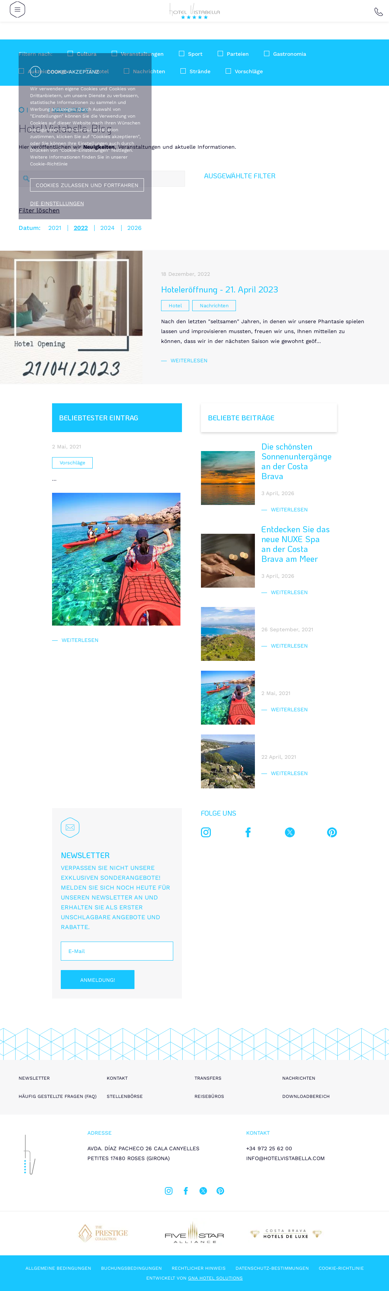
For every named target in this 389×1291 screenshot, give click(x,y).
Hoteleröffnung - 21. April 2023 (219, 289)
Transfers (207, 1078)
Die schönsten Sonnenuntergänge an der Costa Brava (296, 461)
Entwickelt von (194, 1278)
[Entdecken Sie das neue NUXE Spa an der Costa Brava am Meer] (228, 561)
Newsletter (34, 1078)
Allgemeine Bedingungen (58, 1268)
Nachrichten (298, 1078)
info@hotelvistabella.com (285, 1158)
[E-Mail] (117, 951)
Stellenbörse (125, 1096)
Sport (195, 54)
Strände (200, 71)
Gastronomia (289, 54)
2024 (107, 228)
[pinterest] (332, 833)
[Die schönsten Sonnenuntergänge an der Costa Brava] (228, 478)
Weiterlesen (189, 360)
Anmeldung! (97, 980)
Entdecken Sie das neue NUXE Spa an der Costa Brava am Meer (295, 544)
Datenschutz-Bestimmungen (272, 1268)
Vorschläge (249, 71)
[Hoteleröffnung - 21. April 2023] (71, 317)
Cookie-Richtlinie (341, 1268)
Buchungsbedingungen (131, 1268)
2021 (54, 228)
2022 (81, 228)
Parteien (238, 54)
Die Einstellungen (57, 203)
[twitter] (290, 833)
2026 (134, 228)
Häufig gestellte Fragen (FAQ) (57, 1096)
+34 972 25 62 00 (269, 1148)
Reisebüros (209, 1096)
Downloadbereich (306, 1096)
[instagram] (206, 833)
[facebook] (248, 833)
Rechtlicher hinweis (199, 1268)
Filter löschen (39, 210)
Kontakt (117, 1078)
